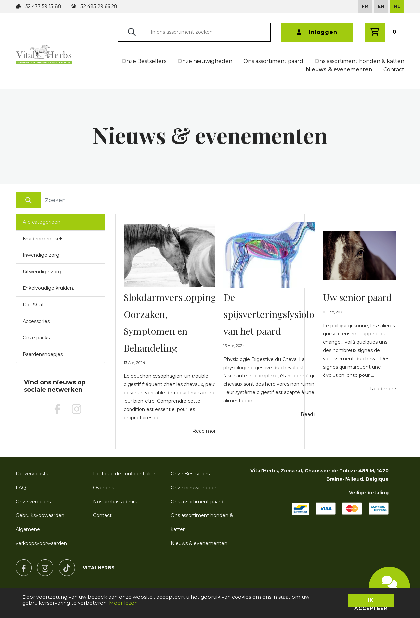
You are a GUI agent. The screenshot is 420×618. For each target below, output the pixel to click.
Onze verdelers (33, 502)
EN (381, 6)
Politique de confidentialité (124, 474)
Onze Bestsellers (144, 61)
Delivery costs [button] (32, 474)
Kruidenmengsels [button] (43, 239)
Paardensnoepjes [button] (43, 354)
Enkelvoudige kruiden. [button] (48, 288)
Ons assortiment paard (273, 61)
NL (397, 6)
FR (365, 6)
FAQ (21, 488)
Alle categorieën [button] (41, 222)
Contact (393, 69)
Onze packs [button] (36, 338)
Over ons (103, 488)
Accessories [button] (36, 321)
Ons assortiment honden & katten (359, 61)
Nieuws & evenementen (339, 69)
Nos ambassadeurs (115, 502)
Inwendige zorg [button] (41, 255)
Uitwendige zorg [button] (42, 272)
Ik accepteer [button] (370, 602)
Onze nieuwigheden (205, 61)
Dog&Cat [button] (33, 305)
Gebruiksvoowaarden (40, 515)
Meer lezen (123, 603)
